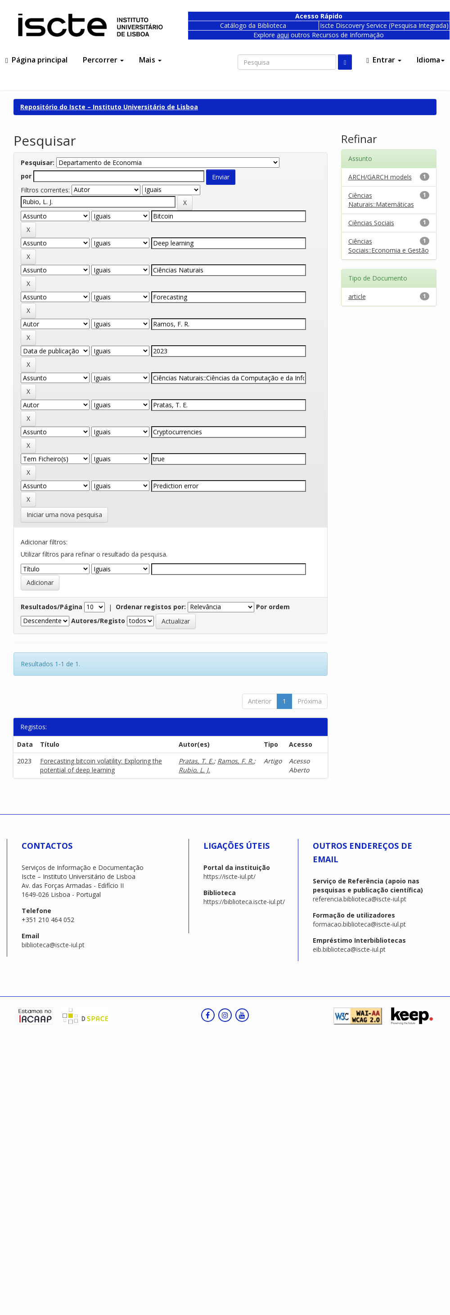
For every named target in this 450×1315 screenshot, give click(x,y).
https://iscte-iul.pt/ (229, 876)
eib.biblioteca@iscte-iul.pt (349, 949)
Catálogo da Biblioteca (253, 25)
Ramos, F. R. (235, 761)
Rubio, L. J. (194, 770)
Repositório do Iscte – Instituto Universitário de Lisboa (109, 107)
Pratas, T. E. (196, 761)
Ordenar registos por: (151, 606)
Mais (150, 60)
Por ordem (273, 606)
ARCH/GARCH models (380, 177)
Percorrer (103, 60)
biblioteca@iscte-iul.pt (53, 945)
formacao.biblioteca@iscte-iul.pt (359, 924)
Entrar (383, 60)
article (357, 296)
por (26, 176)
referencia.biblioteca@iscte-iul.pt (359, 899)
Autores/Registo (98, 620)
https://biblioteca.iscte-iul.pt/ (244, 901)
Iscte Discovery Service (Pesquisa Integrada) (384, 25)
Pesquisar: (37, 162)
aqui (283, 35)
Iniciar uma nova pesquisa (64, 514)
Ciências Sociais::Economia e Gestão (388, 245)
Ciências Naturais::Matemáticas (381, 200)
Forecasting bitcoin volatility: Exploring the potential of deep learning (101, 765)
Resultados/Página (51, 606)
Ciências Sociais (371, 222)
